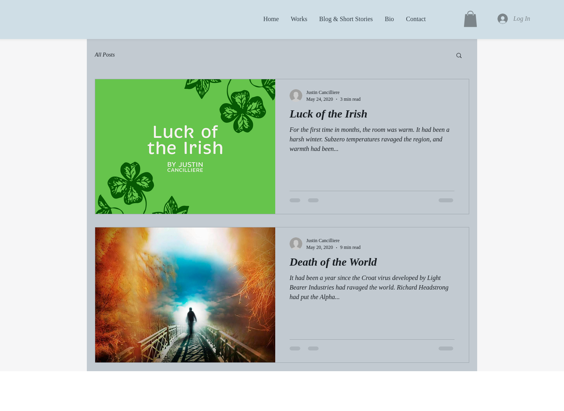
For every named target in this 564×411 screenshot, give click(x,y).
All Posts (105, 55)
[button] (470, 19)
